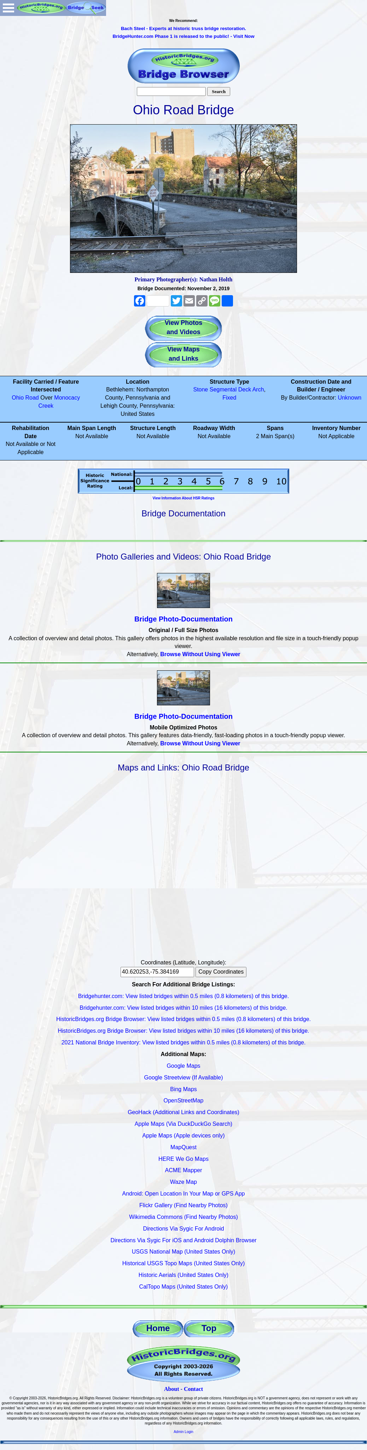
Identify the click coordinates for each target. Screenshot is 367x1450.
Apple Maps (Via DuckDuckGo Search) (183, 1124)
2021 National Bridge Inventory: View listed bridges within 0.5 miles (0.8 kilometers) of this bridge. (184, 1042)
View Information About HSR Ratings (183, 498)
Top (209, 1328)
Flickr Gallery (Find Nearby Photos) (183, 1205)
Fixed (229, 398)
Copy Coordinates (221, 972)
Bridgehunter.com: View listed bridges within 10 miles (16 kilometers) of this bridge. (183, 1008)
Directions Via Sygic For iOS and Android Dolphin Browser (183, 1240)
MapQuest (183, 1147)
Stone (200, 389)
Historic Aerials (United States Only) (183, 1275)
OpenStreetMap (184, 1100)
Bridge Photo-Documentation (183, 619)
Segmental (223, 389)
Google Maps (183, 1066)
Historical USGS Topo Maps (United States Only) (183, 1263)
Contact (193, 1389)
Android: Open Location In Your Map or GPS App (183, 1194)
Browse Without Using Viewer (200, 654)
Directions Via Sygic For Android (183, 1229)
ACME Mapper (183, 1170)
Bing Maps (183, 1089)
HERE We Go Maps (183, 1159)
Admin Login (183, 1432)
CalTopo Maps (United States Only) (183, 1287)
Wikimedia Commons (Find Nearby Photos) (183, 1217)
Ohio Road (25, 398)
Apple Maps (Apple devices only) (183, 1136)
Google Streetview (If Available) (183, 1077)
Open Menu (8, 8)
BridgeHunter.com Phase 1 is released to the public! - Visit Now (183, 36)
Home (158, 1328)
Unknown (349, 398)
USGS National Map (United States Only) (183, 1252)
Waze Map (183, 1182)
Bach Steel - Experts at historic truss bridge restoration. (183, 28)
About (171, 1389)
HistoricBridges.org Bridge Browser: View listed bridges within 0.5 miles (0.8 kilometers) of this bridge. (183, 1019)
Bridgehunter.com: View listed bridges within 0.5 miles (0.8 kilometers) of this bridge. (183, 996)
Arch (258, 389)
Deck (244, 389)
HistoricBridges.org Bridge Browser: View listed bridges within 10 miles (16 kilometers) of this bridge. (183, 1031)
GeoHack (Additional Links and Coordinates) (183, 1112)
